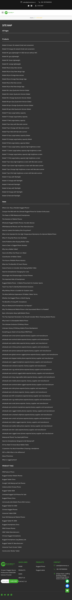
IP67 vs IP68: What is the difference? (13, 452)
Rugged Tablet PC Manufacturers (12, 543)
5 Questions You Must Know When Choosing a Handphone (20, 448)
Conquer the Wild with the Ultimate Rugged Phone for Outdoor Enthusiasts (26, 211)
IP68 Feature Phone (8, 472)
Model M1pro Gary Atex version (12, 68)
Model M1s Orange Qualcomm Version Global (16, 98)
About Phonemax (7, 456)
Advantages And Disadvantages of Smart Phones (17, 275)
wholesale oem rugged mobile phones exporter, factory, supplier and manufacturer (28, 411)
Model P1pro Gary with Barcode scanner (15, 124)
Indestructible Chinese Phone (11, 487)
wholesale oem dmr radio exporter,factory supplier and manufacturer (24, 430)
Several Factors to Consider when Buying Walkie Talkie (19, 268)
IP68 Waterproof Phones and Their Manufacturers (18, 226)
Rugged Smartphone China (10, 524)
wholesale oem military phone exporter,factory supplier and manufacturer (25, 347)
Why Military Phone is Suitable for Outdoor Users (17, 290)
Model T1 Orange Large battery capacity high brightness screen (22, 154)
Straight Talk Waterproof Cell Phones (13, 483)
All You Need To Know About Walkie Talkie (15, 445)
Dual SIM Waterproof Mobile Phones (13, 517)
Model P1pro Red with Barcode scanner (14, 132)
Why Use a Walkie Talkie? (10, 249)
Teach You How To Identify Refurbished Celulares (17, 287)
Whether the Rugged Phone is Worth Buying (16, 298)
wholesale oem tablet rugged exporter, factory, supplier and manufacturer (25, 422)
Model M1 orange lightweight (11, 64)
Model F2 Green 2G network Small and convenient (18, 45)
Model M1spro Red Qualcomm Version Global (16, 109)
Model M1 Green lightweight (11, 60)
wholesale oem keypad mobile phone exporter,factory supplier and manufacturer (27, 358)
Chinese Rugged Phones (9, 509)
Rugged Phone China (8, 498)
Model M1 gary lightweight (10, 56)
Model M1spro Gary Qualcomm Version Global (16, 101)
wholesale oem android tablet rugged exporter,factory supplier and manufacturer (28, 384)
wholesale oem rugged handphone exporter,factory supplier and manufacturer (27, 362)
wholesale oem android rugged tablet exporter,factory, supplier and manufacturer (28, 373)
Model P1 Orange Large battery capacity (14, 117)
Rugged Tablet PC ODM (9, 521)
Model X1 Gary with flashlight (11, 177)
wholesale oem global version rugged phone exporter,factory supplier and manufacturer (30, 354)
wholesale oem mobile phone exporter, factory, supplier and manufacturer (25, 381)
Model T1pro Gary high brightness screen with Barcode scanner (22, 162)
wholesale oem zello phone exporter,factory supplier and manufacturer (24, 388)
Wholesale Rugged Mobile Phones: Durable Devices (18, 223)
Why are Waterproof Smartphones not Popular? (17, 305)
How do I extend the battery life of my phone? (16, 230)
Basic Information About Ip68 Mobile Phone (16, 313)
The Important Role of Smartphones (13, 279)
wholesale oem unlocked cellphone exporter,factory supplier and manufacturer (27, 415)
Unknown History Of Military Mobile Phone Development (20, 328)
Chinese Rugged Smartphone (11, 536)
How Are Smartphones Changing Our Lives (15, 272)
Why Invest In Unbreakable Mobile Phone (15, 320)
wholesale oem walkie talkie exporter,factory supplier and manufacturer (25, 343)
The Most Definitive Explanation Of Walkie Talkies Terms (20, 294)
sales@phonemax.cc (28, 2)
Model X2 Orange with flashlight (12, 192)
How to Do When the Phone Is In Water (14, 253)
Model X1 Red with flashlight (11, 184)
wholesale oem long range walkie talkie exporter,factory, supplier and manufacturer (28, 377)
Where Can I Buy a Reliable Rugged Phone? (15, 208)
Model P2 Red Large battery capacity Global (16, 143)
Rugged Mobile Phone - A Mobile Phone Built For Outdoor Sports (22, 283)
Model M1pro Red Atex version (12, 83)
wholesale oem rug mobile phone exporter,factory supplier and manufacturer (26, 399)
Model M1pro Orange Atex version (13, 75)
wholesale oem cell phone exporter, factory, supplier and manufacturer (24, 392)
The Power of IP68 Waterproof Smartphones (16, 215)
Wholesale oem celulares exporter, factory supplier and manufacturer (24, 366)
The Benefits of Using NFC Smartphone (14, 302)
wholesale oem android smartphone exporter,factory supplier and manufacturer (27, 407)
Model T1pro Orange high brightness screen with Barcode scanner (23, 169)
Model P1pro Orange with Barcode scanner (15, 128)
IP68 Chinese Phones (8, 528)
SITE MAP (39, 6)
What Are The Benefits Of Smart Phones (14, 264)
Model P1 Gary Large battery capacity (14, 113)
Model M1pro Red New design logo (13, 86)
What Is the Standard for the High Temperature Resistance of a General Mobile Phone (29, 234)
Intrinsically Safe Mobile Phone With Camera (16, 502)
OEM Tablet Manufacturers (10, 532)
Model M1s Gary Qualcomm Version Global (15, 90)
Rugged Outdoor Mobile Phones (12, 476)
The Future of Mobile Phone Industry (13, 260)
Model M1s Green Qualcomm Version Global (16, 94)
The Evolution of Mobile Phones (12, 219)
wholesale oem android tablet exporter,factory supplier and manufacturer (25, 339)
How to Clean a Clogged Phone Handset (14, 245)
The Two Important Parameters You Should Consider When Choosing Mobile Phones (28, 317)
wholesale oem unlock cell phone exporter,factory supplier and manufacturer (26, 418)
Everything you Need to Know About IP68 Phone (17, 332)
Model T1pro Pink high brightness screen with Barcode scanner (22, 173)
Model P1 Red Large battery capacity (13, 120)
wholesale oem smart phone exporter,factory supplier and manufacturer (25, 336)
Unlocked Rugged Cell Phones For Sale (14, 494)
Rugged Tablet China (8, 479)
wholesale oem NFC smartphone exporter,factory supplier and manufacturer (26, 396)
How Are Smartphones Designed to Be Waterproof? (18, 441)
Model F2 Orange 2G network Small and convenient (18, 49)
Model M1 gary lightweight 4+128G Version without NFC (19, 53)
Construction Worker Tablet (11, 551)
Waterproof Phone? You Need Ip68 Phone (15, 437)
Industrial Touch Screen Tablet (12, 547)
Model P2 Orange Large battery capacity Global (17, 139)
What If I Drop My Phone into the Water (14, 238)
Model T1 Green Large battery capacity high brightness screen (21, 150)
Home (32, 18)
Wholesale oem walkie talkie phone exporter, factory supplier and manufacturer (27, 426)
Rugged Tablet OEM (8, 491)
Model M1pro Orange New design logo (14, 79)
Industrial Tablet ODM (9, 513)
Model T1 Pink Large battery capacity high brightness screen (21, 158)
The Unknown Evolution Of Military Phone (15, 324)
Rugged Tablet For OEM (9, 506)
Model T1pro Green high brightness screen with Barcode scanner (22, 165)
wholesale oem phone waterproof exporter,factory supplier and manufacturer (26, 351)
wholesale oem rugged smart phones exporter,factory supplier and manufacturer (27, 433)
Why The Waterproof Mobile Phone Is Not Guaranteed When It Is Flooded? (25, 309)
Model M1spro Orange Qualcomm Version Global (17, 105)
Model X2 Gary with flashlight (11, 188)
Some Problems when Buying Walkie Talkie (15, 242)
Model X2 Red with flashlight (11, 196)
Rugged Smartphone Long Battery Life (14, 539)
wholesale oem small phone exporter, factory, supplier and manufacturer (25, 403)
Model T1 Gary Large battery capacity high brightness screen (21, 147)
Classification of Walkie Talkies (11, 257)
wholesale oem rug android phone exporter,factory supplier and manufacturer (27, 369)
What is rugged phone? (9, 460)
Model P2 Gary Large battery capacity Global (16, 135)
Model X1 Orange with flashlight (12, 180)
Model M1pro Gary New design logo (13, 71)
